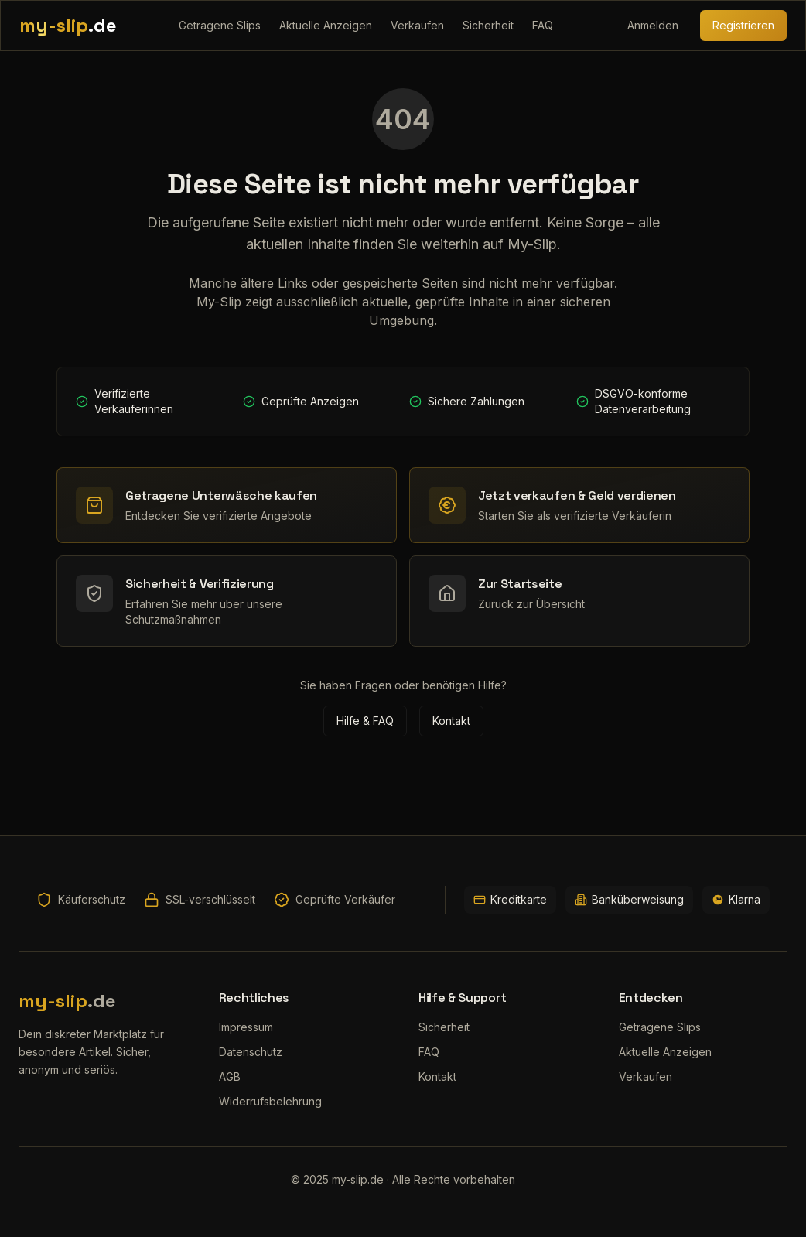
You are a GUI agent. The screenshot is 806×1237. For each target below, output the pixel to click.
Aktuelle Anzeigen (325, 25)
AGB (230, 1076)
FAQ (542, 25)
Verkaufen (417, 25)
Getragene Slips (220, 25)
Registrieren (743, 25)
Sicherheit (488, 25)
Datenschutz (250, 1051)
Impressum (246, 1027)
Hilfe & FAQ (365, 720)
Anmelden (652, 25)
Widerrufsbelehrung (270, 1101)
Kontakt (451, 720)
